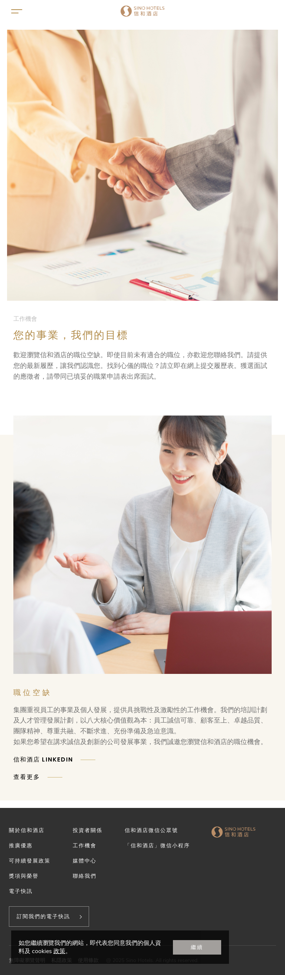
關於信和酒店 (27, 830)
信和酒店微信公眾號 (151, 830)
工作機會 (84, 845)
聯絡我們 (84, 876)
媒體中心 (84, 860)
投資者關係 (87, 830)
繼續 (197, 947)
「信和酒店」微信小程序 (157, 845)
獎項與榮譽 (24, 876)
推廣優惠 (21, 845)
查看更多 (26, 777)
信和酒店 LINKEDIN (43, 760)
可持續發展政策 (29, 860)
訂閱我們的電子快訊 (43, 916)
